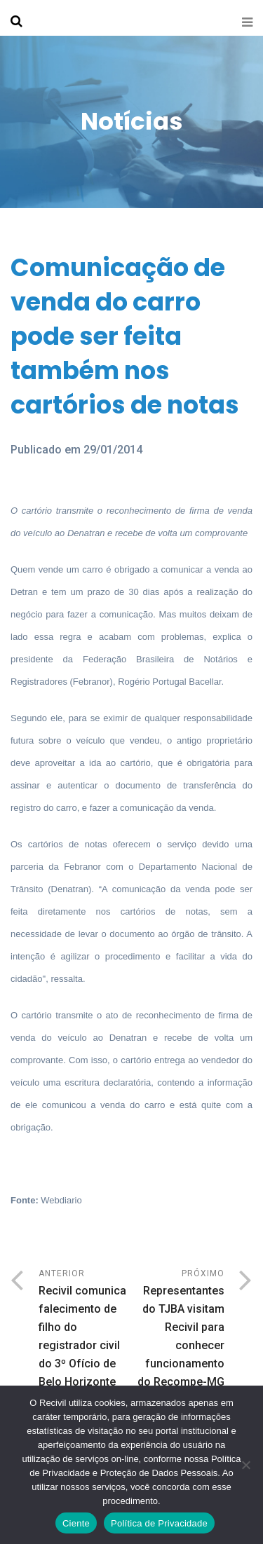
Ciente (76, 1523)
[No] (245, 1465)
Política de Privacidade (159, 1523)
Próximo (178, 1348)
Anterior (85, 1330)
